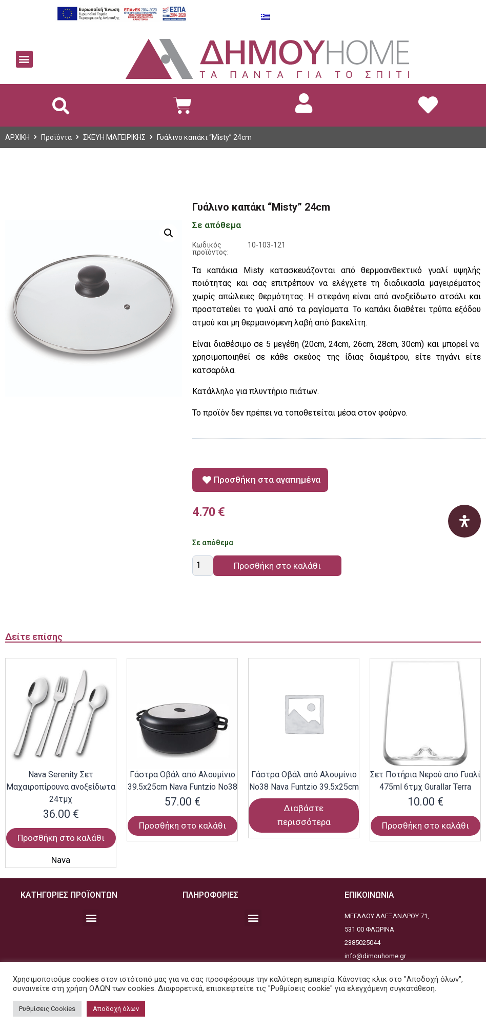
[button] (24, 59)
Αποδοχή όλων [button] (116, 1009)
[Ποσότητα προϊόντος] (202, 565)
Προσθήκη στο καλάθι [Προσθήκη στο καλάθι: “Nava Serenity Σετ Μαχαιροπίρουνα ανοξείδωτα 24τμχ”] (61, 838)
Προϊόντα (56, 137)
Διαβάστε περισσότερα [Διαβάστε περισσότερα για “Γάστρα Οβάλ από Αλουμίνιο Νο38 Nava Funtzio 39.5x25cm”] (304, 815)
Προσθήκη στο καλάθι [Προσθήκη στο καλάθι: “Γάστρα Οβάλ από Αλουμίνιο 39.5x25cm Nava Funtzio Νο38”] (182, 825)
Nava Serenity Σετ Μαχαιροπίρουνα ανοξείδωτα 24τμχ (60, 787)
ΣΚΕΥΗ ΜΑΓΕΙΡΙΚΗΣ (114, 137)
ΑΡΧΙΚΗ (17, 137)
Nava (60, 860)
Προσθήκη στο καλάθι (277, 566)
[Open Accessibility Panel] (464, 521)
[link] (304, 103)
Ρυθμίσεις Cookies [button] (47, 1009)
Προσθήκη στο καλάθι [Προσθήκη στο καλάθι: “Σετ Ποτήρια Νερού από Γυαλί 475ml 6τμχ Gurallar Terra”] (425, 825)
